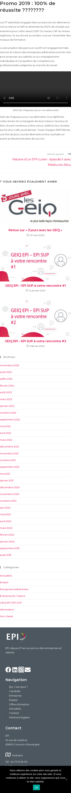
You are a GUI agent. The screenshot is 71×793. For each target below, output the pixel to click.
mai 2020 (5, 514)
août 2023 (6, 392)
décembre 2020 (10, 487)
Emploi (4, 582)
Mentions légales (19, 717)
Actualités (6, 575)
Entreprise (15, 695)
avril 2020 (5, 521)
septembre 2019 (10, 548)
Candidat (14, 691)
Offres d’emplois (19, 704)
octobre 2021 (8, 460)
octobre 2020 (8, 500)
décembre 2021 (9, 446)
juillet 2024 (6, 378)
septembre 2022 (10, 419)
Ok (36, 787)
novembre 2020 (9, 494)
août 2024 (6, 372)
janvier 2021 (7, 480)
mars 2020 (6, 527)
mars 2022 (6, 439)
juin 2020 (5, 507)
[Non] (66, 779)
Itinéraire (17, 755)
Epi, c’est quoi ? (18, 686)
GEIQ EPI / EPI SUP (11, 602)
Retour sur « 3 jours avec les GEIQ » (35, 230)
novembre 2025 (9, 365)
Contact (14, 712)
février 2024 (7, 385)
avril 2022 (5, 432)
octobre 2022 (8, 412)
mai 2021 (5, 473)
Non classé (6, 616)
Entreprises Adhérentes (14, 589)
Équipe (13, 699)
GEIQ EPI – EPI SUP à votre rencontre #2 (35, 341)
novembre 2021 (9, 453)
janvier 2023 (7, 405)
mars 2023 (6, 399)
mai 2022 (5, 426)
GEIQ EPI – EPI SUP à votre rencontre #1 (35, 285)
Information (7, 609)
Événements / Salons (12, 595)
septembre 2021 (9, 466)
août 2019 (5, 554)
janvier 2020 (7, 541)
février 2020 (7, 534)
